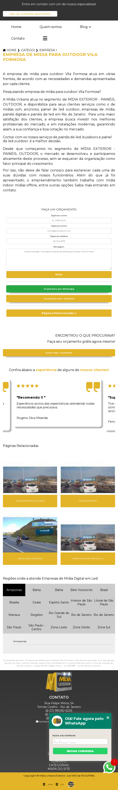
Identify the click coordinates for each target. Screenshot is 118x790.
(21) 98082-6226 (59, 710)
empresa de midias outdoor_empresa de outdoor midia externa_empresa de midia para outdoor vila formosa (47, 50)
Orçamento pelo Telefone (59, 298)
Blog (84, 27)
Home (16, 27)
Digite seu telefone (59, 236)
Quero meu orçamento (58, 353)
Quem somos (51, 27)
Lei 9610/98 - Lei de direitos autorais (82, 665)
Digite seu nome (59, 215)
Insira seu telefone (63, 735)
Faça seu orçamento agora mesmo (30, 14)
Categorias (27, 50)
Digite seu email (59, 226)
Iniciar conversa (80, 751)
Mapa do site (59, 769)
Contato (18, 38)
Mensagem (59, 247)
